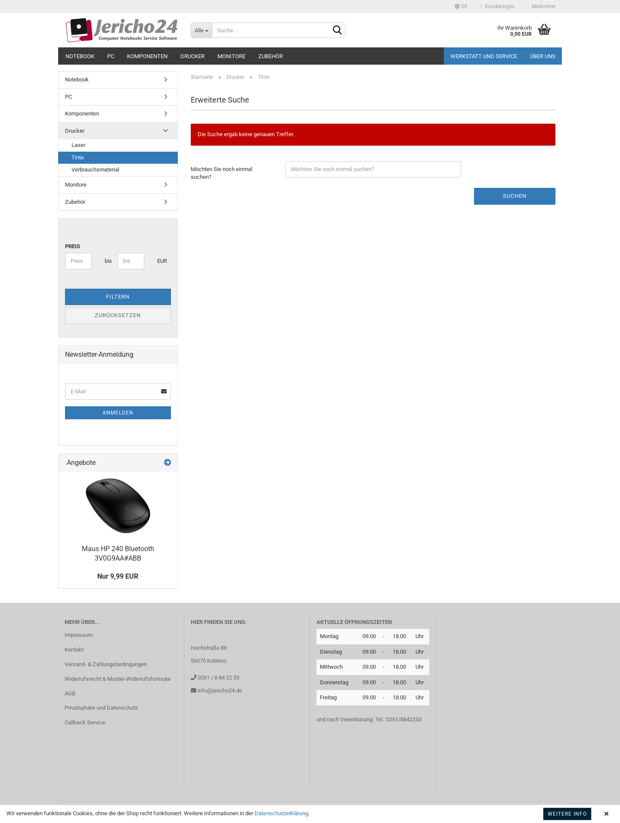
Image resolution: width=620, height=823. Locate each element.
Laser (78, 145)
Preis (72, 246)
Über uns (542, 56)
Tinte (77, 157)
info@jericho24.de (219, 690)
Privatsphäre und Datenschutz (101, 708)
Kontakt (74, 649)
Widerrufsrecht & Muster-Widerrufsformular (118, 679)
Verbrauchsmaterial (95, 169)
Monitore (231, 56)
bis (108, 261)
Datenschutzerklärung (281, 813)
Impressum (79, 635)
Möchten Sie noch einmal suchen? (221, 173)
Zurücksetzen (118, 315)
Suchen (515, 196)
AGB (70, 693)
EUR (160, 261)
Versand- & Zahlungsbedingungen (106, 664)
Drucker (192, 56)
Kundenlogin (497, 6)
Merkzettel (541, 6)
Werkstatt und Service (483, 56)
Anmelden (117, 413)
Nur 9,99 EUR (117, 576)
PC (110, 56)
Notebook (79, 56)
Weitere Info (567, 814)
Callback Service (85, 722)
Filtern (118, 296)
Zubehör (270, 56)
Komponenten (147, 56)
